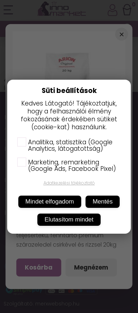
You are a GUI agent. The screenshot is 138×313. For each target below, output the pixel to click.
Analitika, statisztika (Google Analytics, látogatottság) (64, 145)
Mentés (103, 201)
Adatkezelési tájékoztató (69, 183)
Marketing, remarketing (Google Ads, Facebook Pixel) (66, 165)
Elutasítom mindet (69, 219)
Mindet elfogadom (50, 201)
